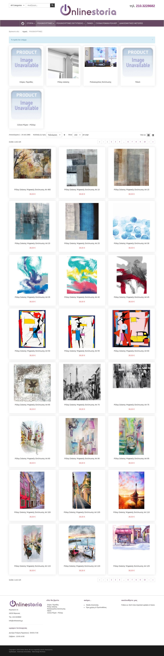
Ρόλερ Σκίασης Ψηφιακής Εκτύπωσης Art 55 (82, 351)
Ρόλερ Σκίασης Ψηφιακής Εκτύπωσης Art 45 (131, 297)
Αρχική (24, 31)
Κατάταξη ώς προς (39, 135)
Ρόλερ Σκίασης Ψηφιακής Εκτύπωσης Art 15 (131, 190)
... (123, 142)
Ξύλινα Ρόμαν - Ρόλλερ (26, 125)
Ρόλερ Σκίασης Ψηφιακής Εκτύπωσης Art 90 (82, 458)
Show (70, 135)
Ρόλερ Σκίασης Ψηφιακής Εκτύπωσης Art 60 (131, 351)
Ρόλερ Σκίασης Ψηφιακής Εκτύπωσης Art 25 (82, 243)
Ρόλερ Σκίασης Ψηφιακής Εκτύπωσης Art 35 (32, 297)
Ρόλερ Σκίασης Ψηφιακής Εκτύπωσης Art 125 (131, 566)
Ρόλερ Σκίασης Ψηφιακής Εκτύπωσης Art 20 (32, 243)
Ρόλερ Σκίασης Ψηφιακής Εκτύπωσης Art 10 (82, 190)
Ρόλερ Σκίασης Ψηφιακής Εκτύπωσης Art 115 (32, 566)
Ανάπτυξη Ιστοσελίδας (24, 651)
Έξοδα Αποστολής (92, 605)
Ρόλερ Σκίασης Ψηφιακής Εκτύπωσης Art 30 (131, 243)
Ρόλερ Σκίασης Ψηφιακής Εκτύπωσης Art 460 (32, 190)
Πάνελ (137, 82)
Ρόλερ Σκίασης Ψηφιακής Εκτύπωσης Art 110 (131, 512)
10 (145, 142)
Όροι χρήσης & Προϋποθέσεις (96, 607)
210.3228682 (145, 6)
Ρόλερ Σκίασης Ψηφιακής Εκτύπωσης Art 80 (32, 458)
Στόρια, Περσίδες (26, 82)
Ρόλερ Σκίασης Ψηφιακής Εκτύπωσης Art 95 (131, 458)
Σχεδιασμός (12, 651)
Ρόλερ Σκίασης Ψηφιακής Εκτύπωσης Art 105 (82, 512)
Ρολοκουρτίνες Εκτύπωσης (100, 82)
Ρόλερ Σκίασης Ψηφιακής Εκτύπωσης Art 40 (82, 297)
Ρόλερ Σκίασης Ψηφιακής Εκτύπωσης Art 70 (82, 405)
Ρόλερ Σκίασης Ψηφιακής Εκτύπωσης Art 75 (131, 405)
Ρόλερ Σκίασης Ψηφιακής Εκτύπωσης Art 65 (32, 405)
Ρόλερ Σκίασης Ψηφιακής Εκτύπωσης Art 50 (32, 351)
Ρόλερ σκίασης (63, 82)
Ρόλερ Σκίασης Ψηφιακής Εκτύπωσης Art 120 (82, 566)
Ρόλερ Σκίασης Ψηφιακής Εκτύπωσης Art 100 (32, 512)
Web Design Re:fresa (38, 651)
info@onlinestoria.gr (16, 621)
